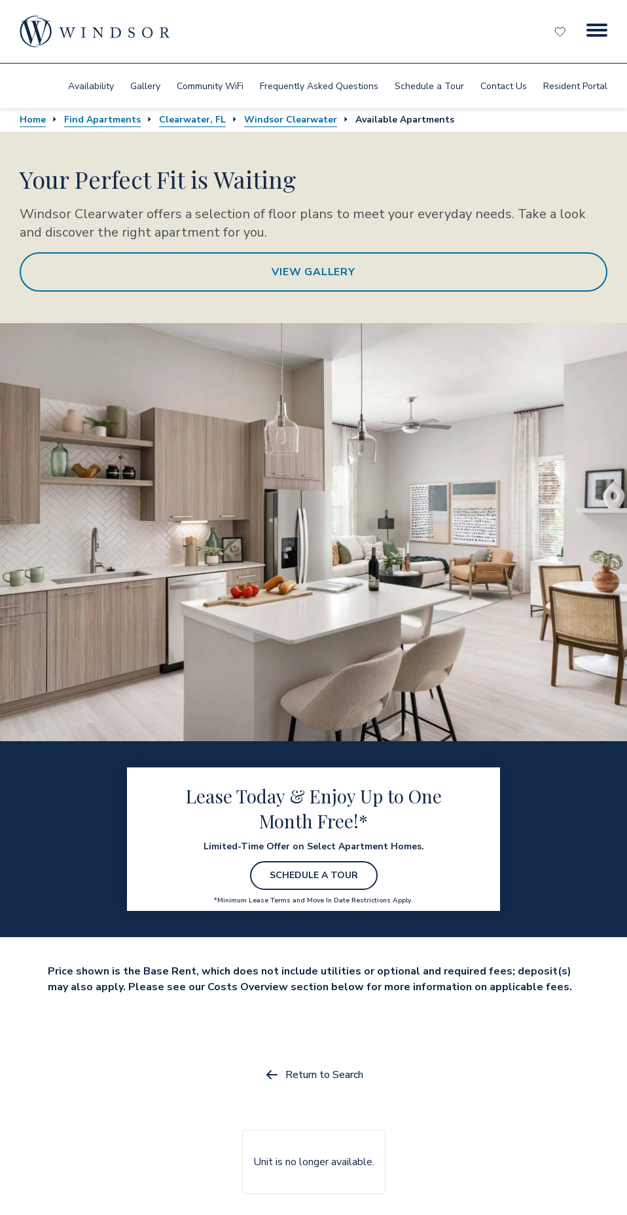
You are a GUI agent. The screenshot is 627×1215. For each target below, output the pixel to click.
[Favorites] (561, 31)
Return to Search (313, 1075)
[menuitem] (91, 86)
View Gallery (313, 272)
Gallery (145, 86)
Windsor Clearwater (290, 119)
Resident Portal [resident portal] (575, 86)
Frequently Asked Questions (319, 86)
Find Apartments (102, 119)
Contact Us (503, 86)
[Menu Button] (596, 31)
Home (33, 119)
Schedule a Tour (429, 86)
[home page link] (95, 31)
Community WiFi (210, 86)
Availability (91, 86)
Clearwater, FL (192, 119)
